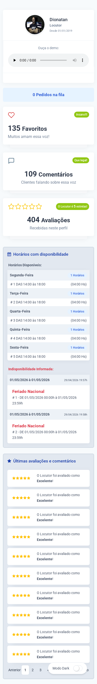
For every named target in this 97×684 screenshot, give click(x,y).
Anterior (14, 670)
